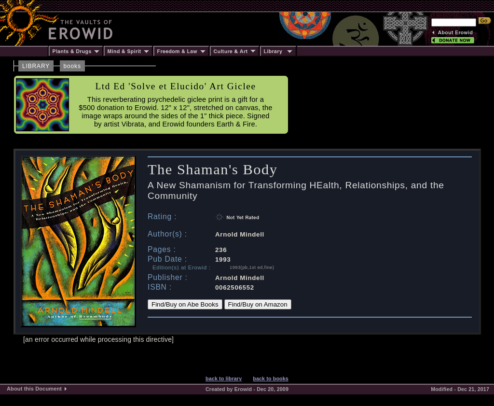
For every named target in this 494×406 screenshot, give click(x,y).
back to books (270, 378)
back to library (224, 378)
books (72, 66)
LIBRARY (36, 66)
